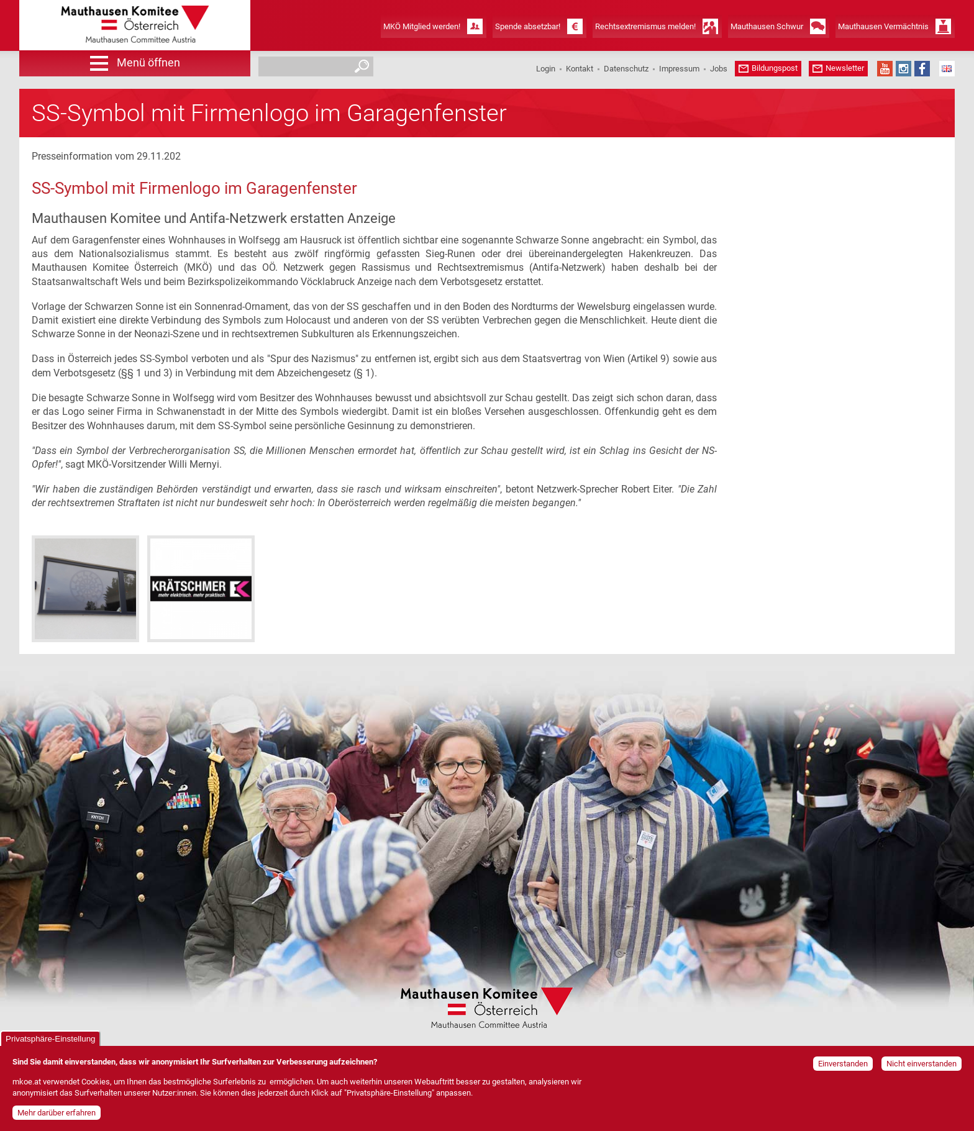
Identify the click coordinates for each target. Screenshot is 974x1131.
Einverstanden (843, 1067)
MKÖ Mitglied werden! (421, 26)
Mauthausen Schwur (766, 26)
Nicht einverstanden (921, 1067)
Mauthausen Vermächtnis (883, 26)
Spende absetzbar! (527, 26)
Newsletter (845, 68)
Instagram (903, 68)
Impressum (679, 68)
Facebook (922, 68)
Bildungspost (775, 68)
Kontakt (579, 68)
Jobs (718, 68)
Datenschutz (626, 68)
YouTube (885, 68)
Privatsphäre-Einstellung (50, 1042)
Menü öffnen (148, 62)
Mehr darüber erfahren (56, 1115)
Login (545, 68)
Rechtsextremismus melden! (645, 26)
